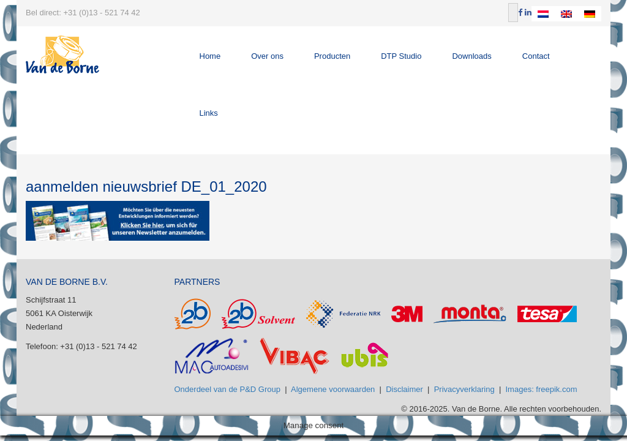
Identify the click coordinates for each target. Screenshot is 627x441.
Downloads (471, 56)
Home (210, 56)
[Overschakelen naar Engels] (566, 13)
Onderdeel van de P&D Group (227, 389)
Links (209, 113)
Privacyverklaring (464, 389)
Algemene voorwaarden (333, 389)
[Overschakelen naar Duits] (589, 13)
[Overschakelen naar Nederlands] (543, 13)
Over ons (267, 56)
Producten (332, 56)
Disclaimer (404, 389)
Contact (536, 56)
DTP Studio (401, 56)
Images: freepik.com (541, 389)
